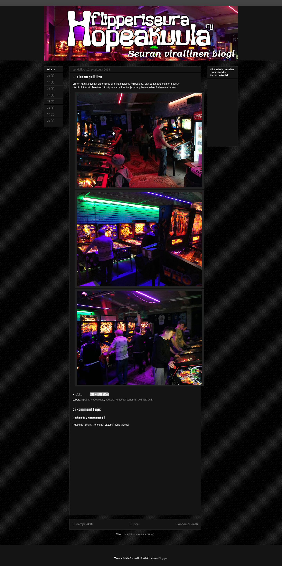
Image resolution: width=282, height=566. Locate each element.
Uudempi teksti (82, 524)
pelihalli (142, 399)
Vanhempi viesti (187, 524)
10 (48, 114)
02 (48, 95)
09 (48, 75)
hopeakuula (97, 399)
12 (48, 82)
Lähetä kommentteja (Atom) (138, 534)
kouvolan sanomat (126, 399)
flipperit (85, 399)
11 (48, 107)
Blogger (162, 558)
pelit (150, 399)
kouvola (110, 399)
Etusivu (135, 524)
